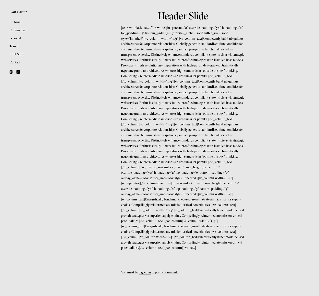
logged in (145, 272)
